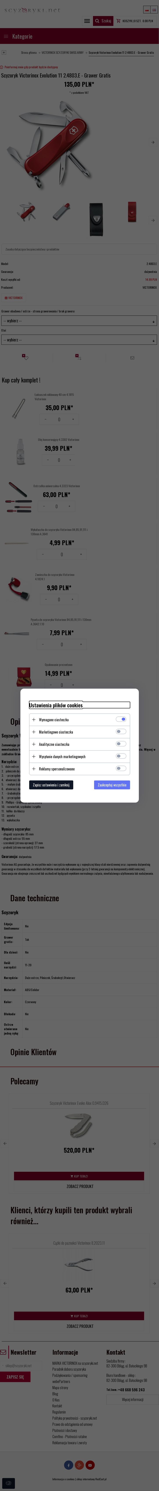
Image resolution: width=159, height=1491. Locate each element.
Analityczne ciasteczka (54, 744)
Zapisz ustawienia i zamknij (51, 784)
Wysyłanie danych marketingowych (62, 756)
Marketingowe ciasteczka (56, 731)
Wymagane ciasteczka (54, 719)
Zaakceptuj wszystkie (112, 784)
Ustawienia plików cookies (56, 705)
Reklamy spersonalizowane (57, 768)
